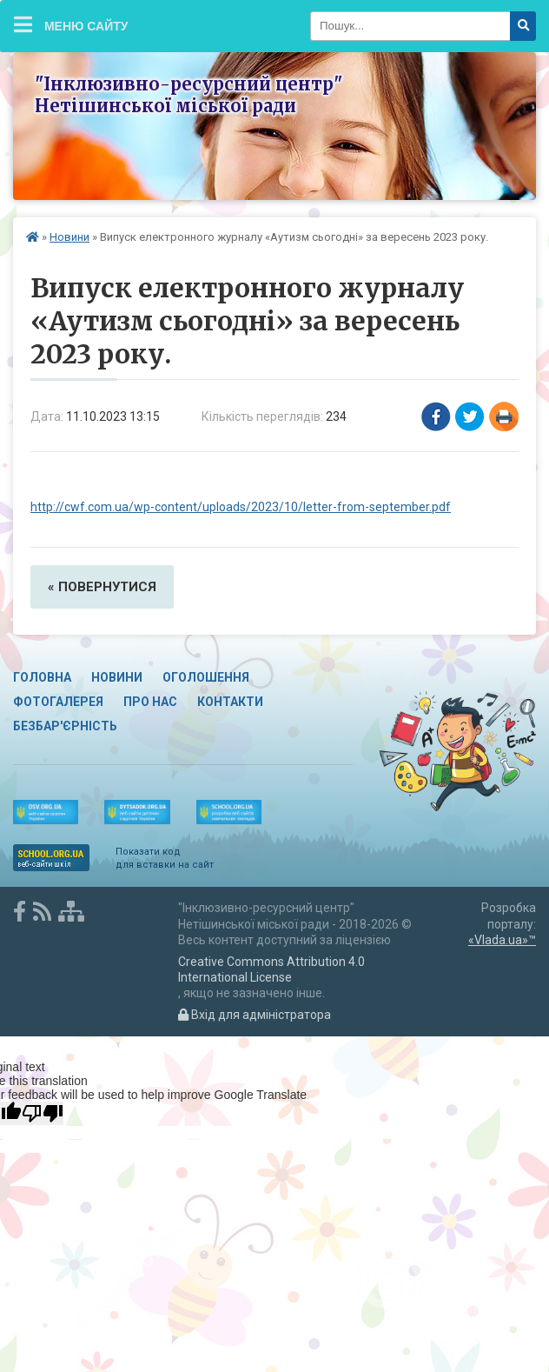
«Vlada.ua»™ (502, 940)
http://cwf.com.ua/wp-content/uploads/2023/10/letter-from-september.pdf (240, 507)
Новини (69, 236)
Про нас (150, 702)
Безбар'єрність (65, 726)
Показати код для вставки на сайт (165, 857)
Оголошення (205, 677)
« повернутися (102, 587)
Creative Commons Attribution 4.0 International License (271, 969)
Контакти (230, 702)
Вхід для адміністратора (254, 1015)
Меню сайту (71, 24)
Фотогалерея (58, 702)
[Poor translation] (42, 1113)
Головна (42, 677)
